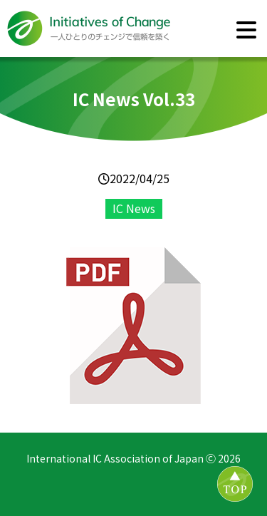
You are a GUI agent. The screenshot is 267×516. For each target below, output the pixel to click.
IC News (133, 208)
